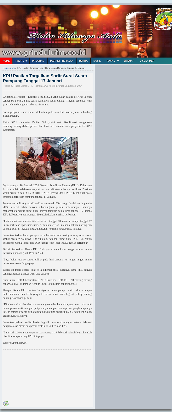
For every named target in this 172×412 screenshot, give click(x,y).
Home (6, 60)
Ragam (111, 60)
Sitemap (129, 60)
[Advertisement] (32, 376)
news (12, 68)
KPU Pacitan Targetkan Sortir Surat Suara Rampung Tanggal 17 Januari (45, 78)
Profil (19, 60)
